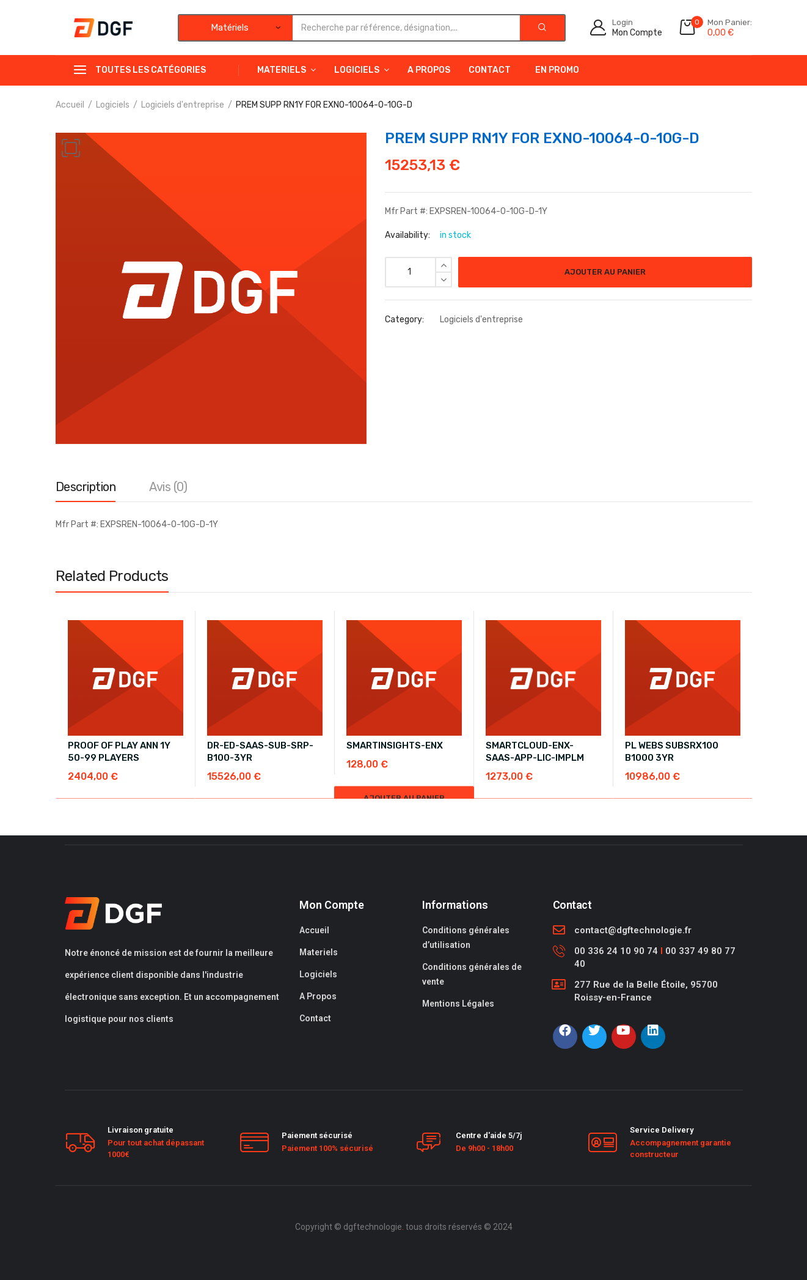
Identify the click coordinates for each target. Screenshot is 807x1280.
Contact (490, 70)
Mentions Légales (458, 1003)
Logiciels (356, 70)
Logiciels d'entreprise (182, 105)
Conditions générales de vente (472, 974)
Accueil (70, 105)
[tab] (86, 490)
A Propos (428, 70)
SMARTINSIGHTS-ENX (394, 745)
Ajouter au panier (605, 271)
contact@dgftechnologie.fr (633, 930)
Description (86, 486)
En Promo (557, 70)
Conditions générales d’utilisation (465, 937)
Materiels (281, 70)
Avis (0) (168, 486)
